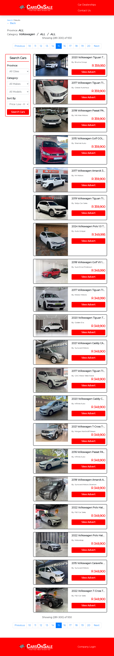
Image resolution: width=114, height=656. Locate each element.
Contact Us (84, 10)
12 (41, 46)
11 (35, 46)
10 (29, 46)
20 (88, 46)
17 (70, 46)
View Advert (88, 72)
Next (97, 46)
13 (47, 46)
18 (76, 46)
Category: (12, 78)
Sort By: (11, 98)
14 (53, 46)
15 (59, 46)
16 (64, 46)
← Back (11, 23)
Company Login (87, 646)
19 (82, 46)
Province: (12, 65)
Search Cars (18, 58)
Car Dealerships (87, 4)
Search (10, 20)
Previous (20, 46)
